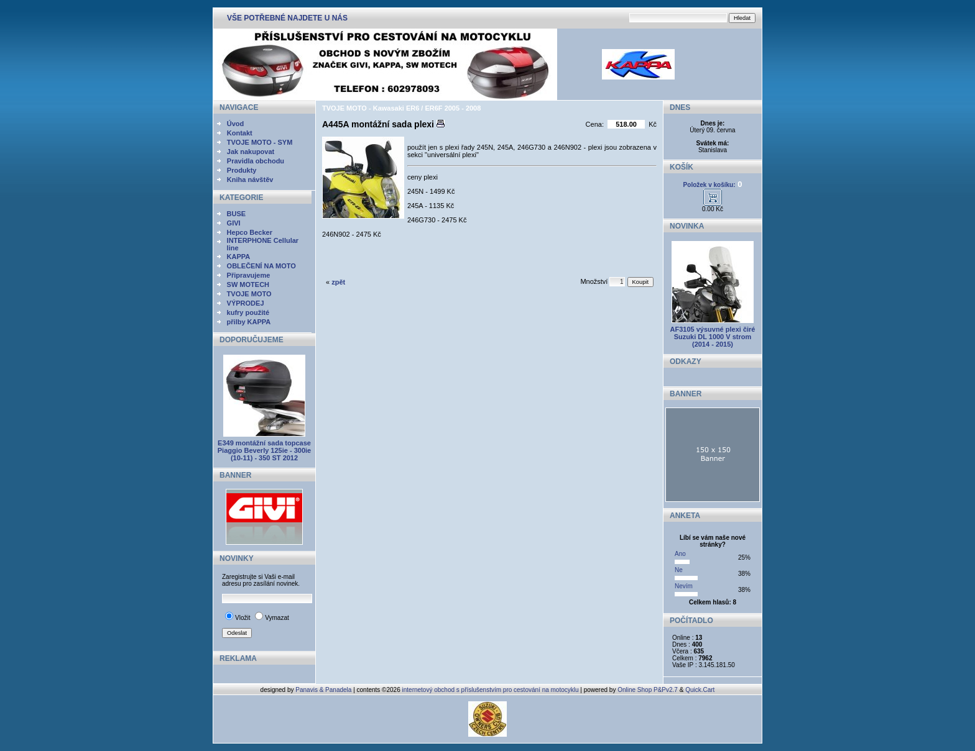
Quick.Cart (699, 689)
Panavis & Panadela (324, 689)
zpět (338, 282)
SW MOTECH (248, 284)
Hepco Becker (249, 232)
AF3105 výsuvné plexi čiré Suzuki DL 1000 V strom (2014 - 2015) (713, 336)
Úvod (235, 123)
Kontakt (239, 133)
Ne (679, 570)
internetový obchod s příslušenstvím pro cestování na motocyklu (490, 689)
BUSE (236, 213)
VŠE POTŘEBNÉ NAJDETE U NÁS (287, 18)
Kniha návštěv (250, 179)
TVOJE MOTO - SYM (260, 142)
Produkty (242, 170)
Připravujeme (248, 275)
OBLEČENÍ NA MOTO (261, 266)
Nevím (684, 586)
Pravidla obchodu (255, 161)
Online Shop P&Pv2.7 (647, 689)
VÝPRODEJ (245, 303)
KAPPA (239, 256)
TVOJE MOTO (249, 294)
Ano (680, 553)
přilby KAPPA (249, 321)
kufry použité (248, 312)
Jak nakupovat (250, 151)
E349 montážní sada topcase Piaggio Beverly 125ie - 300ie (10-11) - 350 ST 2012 (264, 450)
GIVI (234, 223)
